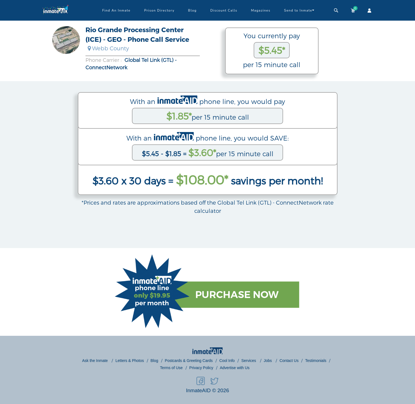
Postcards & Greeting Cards (189, 360)
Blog (192, 10)
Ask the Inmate (95, 360)
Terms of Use (171, 367)
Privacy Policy (201, 367)
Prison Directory (159, 10)
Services (249, 360)
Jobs (268, 360)
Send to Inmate (299, 10)
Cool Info (227, 360)
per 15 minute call (207, 116)
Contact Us (289, 360)
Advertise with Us (235, 367)
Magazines (260, 10)
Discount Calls (223, 10)
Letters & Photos (129, 360)
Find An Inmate (116, 10)
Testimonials (315, 360)
